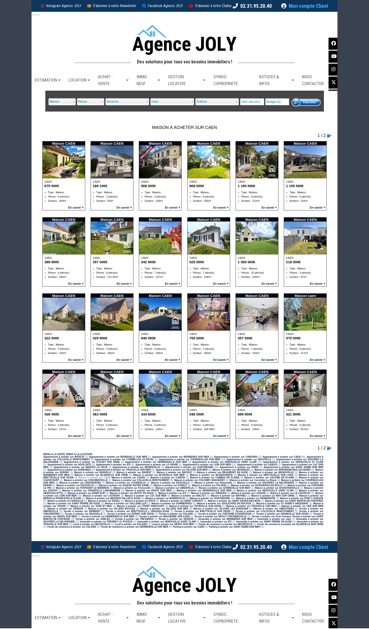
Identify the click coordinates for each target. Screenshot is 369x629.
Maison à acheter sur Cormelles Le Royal (253, 480)
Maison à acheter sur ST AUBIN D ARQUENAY (282, 503)
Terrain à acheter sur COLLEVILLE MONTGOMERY (264, 511)
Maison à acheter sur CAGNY (128, 477)
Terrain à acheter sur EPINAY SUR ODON (130, 514)
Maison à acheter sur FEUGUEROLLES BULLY (257, 485)
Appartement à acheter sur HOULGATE (69, 464)
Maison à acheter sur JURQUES (208, 493)
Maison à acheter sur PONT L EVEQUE (301, 498)
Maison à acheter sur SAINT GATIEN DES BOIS (234, 501)
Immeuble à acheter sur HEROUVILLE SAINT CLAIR (166, 521)
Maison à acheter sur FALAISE (209, 485)
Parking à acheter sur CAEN (188, 527)
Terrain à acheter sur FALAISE (176, 514)
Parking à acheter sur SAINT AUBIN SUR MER (234, 527)
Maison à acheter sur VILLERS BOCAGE (111, 508)
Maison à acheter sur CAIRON (167, 477)
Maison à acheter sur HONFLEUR (86, 493)
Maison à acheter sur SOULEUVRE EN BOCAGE (224, 503)
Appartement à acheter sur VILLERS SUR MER (182, 470)
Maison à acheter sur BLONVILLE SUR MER (159, 475)
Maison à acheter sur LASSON (248, 493)
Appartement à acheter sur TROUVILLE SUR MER (123, 470)
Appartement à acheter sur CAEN (281, 457)
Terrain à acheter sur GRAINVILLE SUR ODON (282, 514)
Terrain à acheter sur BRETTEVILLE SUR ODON (202, 511)
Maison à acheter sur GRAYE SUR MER (148, 490)
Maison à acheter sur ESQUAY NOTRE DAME (124, 485)
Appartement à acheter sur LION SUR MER (207, 464)
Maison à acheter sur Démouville (213, 482)
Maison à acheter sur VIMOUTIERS (273, 508)
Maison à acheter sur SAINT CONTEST (181, 501)
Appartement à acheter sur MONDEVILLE (136, 467)
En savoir (76, 207)
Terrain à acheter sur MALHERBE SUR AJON (164, 516)
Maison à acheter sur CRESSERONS (80, 482)
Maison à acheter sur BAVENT (134, 472)
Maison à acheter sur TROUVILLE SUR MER (251, 506)
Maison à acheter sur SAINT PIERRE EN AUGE (73, 503)
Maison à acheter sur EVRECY (170, 485)
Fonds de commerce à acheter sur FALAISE (71, 527)
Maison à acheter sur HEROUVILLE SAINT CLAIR (265, 490)
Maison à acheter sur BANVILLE (93, 472)
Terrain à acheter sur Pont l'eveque (271, 516)
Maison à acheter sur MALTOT (189, 495)
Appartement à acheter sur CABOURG (236, 457)
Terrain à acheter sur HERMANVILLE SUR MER (107, 516)
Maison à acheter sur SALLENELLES (126, 503)
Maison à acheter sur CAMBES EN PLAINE (215, 477)
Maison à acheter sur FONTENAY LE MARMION (82, 488)
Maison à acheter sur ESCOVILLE (75, 485)
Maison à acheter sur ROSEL (104, 501)
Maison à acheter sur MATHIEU (228, 495)
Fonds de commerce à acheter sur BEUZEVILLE (226, 524)
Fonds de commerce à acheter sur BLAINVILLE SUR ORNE (290, 524)
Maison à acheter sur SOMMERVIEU (171, 503)
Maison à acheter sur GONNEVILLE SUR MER (224, 488)
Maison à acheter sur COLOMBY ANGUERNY (199, 480)
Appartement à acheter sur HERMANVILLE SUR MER (156, 462)
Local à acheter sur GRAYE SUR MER (173, 524)
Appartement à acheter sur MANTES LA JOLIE (81, 467)
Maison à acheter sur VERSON (65, 508)
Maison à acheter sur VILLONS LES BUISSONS (220, 508)
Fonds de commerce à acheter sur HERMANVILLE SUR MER (134, 527)
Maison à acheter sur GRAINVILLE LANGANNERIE (91, 490)
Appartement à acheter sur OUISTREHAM (189, 467)
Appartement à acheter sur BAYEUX (63, 457)
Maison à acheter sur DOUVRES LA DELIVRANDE (265, 482)
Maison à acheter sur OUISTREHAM (210, 498)
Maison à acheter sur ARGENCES (231, 470)
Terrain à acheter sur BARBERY (82, 511)
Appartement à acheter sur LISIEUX (257, 464)
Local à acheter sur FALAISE (131, 524)
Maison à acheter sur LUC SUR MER (146, 495)
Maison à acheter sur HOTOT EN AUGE (131, 493)
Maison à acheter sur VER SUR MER (302, 506)
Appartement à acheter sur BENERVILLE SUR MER (118, 457)
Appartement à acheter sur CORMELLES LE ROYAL (124, 459)
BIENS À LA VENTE (54, 454)
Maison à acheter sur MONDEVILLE (165, 498)
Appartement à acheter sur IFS (113, 464)
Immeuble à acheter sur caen (274, 519)
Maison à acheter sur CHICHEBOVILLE (86, 480)
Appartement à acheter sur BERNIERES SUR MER (180, 457)
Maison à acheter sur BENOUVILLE (273, 472)
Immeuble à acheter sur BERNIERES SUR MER (225, 519)
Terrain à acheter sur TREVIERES (134, 519)
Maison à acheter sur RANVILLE (65, 501)
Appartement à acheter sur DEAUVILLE (248, 459)
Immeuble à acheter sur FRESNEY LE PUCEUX (106, 521)
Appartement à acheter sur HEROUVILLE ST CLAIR (293, 462)
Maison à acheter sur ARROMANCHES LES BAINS (282, 470)
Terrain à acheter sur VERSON (175, 519)
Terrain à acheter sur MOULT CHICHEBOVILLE (220, 516)
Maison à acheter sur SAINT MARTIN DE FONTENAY (294, 501)
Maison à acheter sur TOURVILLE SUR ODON (195, 506)
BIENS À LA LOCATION (79, 454)
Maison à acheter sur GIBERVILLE (174, 488)
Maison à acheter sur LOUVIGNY (101, 495)
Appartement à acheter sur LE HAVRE (156, 464)
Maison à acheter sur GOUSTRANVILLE (277, 488)
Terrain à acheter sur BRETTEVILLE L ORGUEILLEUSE (137, 511)
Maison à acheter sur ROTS (140, 501)
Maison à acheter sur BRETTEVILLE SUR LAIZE (265, 475)
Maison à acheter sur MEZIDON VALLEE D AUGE (113, 498)
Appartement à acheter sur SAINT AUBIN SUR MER (293, 467)
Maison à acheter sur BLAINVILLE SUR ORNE (101, 475)
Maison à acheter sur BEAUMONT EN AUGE (222, 472)
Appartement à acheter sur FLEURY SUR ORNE (92, 462)
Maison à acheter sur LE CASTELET (290, 493)
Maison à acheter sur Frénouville (132, 488)
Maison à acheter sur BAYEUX (174, 472)
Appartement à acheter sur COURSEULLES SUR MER (189, 459)
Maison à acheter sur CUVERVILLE (126, 482)
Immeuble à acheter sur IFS (216, 521)
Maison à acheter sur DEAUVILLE (170, 482)
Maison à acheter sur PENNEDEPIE (255, 498)
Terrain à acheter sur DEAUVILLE (83, 514)
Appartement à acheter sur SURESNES (69, 470)
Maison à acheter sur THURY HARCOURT (140, 506)
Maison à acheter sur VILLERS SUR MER (164, 508)
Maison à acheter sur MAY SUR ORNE (272, 495)
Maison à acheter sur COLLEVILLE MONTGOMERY (140, 480)
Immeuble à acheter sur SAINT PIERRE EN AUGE (264, 521)
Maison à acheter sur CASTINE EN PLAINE (269, 477)
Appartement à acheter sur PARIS (238, 467)
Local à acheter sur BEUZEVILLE (91, 524)
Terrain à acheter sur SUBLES (92, 519)
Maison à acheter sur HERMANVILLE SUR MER (204, 490)
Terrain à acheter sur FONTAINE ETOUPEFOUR (224, 514)
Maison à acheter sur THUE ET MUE (91, 506)
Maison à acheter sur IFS (172, 493)
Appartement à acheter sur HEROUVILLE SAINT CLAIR (224, 462)
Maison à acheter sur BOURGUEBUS (211, 475)
